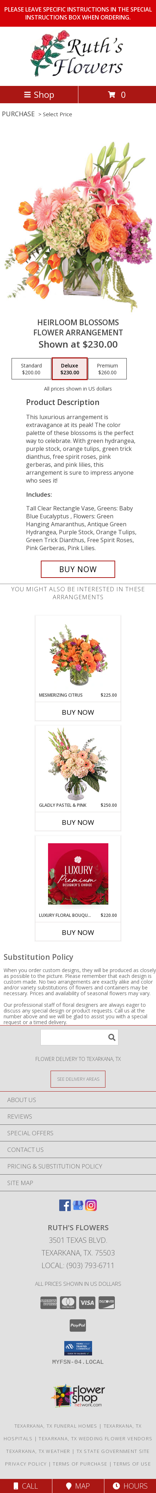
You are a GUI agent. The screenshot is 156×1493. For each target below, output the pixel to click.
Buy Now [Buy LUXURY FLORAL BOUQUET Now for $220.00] (78, 932)
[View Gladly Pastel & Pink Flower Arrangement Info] (78, 764)
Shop (39, 94)
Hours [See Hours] (130, 1486)
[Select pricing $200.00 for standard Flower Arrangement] (31, 368)
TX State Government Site (113, 1451)
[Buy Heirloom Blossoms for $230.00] (78, 569)
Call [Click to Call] (26, 1486)
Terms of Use (132, 1464)
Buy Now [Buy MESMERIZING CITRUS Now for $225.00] (78, 712)
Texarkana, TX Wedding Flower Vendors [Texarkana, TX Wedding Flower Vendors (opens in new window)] (95, 1438)
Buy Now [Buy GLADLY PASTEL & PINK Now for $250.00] (78, 822)
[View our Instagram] (91, 1209)
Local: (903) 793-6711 (78, 1265)
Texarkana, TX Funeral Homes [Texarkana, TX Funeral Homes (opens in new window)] (56, 1426)
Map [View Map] (78, 1486)
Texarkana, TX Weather (38, 1451)
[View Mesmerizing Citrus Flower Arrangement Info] (78, 653)
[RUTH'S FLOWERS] (77, 75)
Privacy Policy (26, 1464)
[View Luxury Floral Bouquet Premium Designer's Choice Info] (78, 874)
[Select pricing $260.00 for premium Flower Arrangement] (107, 368)
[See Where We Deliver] (78, 1078)
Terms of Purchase (80, 1464)
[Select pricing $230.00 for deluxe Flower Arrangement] (70, 368)
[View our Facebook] (65, 1209)
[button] (78, 1348)
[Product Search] (79, 1037)
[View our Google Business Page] (78, 1209)
